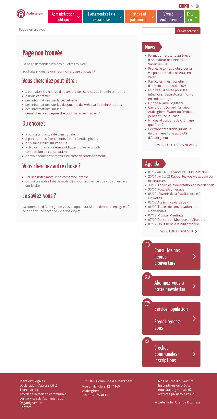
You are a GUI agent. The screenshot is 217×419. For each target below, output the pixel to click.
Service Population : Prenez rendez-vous (171, 319)
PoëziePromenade (166, 189)
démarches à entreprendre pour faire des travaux (62, 113)
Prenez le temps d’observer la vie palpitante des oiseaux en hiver (170, 72)
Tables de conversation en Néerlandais (172, 208)
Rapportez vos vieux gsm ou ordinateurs (180, 178)
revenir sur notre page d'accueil (69, 71)
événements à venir (62, 138)
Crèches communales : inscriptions (167, 354)
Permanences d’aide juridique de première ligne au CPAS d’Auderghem (169, 133)
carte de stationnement (88, 156)
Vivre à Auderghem (168, 17)
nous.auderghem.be (172, 390)
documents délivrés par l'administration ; (92, 104)
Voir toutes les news (175, 145)
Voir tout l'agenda (177, 231)
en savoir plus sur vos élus (47, 143)
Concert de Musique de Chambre (177, 219)
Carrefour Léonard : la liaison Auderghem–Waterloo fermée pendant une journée (170, 111)
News (150, 47)
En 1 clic (190, 17)
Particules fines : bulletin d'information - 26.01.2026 (167, 83)
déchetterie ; (69, 100)
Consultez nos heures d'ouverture (167, 257)
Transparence (29, 390)
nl (193, 6)
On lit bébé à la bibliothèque (173, 224)
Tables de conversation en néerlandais (181, 185)
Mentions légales (32, 381)
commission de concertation (46, 151)
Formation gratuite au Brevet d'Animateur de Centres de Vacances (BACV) (169, 59)
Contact (25, 407)
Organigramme (30, 403)
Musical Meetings (165, 215)
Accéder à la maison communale (42, 394)
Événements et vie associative (101, 17)
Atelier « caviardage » (168, 202)
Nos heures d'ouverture (176, 381)
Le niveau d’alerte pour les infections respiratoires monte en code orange (170, 94)
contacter (43, 96)
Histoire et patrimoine (138, 17)
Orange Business (187, 402)
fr (182, 6)
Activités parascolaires (174, 394)
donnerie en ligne (112, 206)
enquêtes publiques (62, 147)
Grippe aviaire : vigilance (166, 103)
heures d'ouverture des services (71, 91)
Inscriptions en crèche (174, 385)
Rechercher (189, 31)
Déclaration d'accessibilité (38, 385)
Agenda (152, 164)
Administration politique (63, 17)
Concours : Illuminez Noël (178, 172)
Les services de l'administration (42, 398)
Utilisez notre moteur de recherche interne (57, 177)
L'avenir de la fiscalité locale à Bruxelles (174, 196)
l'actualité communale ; (59, 134)
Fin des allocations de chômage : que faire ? (171, 122)
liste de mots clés (62, 181)
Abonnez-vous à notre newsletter (169, 286)
